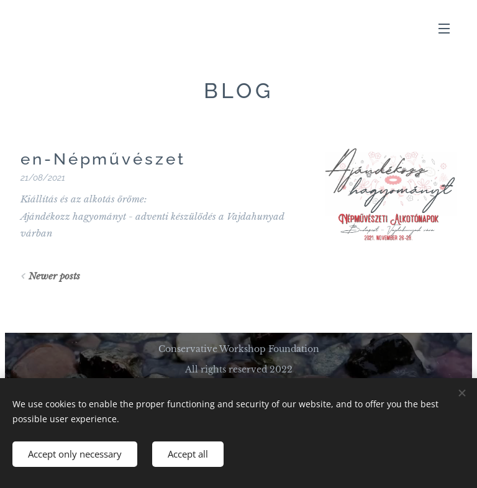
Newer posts (54, 276)
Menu (444, 28)
